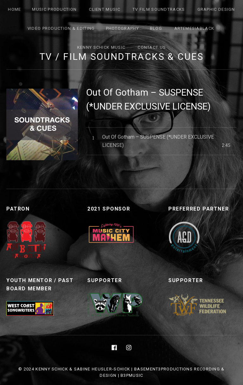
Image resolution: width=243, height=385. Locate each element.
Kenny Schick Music (101, 47)
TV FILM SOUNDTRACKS (159, 9)
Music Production (54, 9)
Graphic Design (216, 9)
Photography (122, 28)
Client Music (104, 9)
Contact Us (152, 47)
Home (14, 9)
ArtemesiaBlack (194, 28)
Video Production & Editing (61, 28)
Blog (156, 28)
